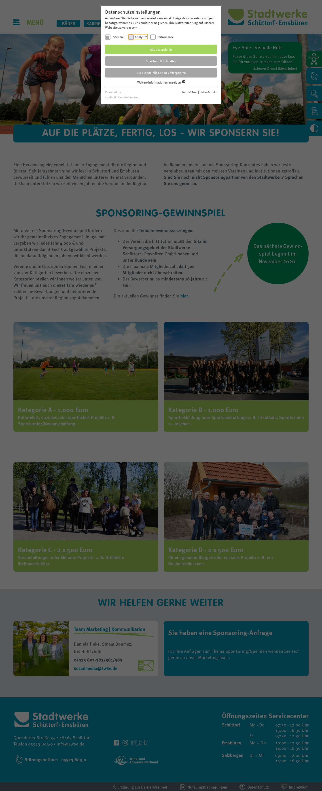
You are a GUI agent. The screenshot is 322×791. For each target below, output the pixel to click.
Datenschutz (208, 92)
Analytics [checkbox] (141, 36)
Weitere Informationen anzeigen (161, 82)
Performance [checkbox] (165, 36)
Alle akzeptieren (161, 49)
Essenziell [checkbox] (118, 36)
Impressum (189, 92)
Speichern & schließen (161, 61)
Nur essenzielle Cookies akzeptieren (161, 72)
